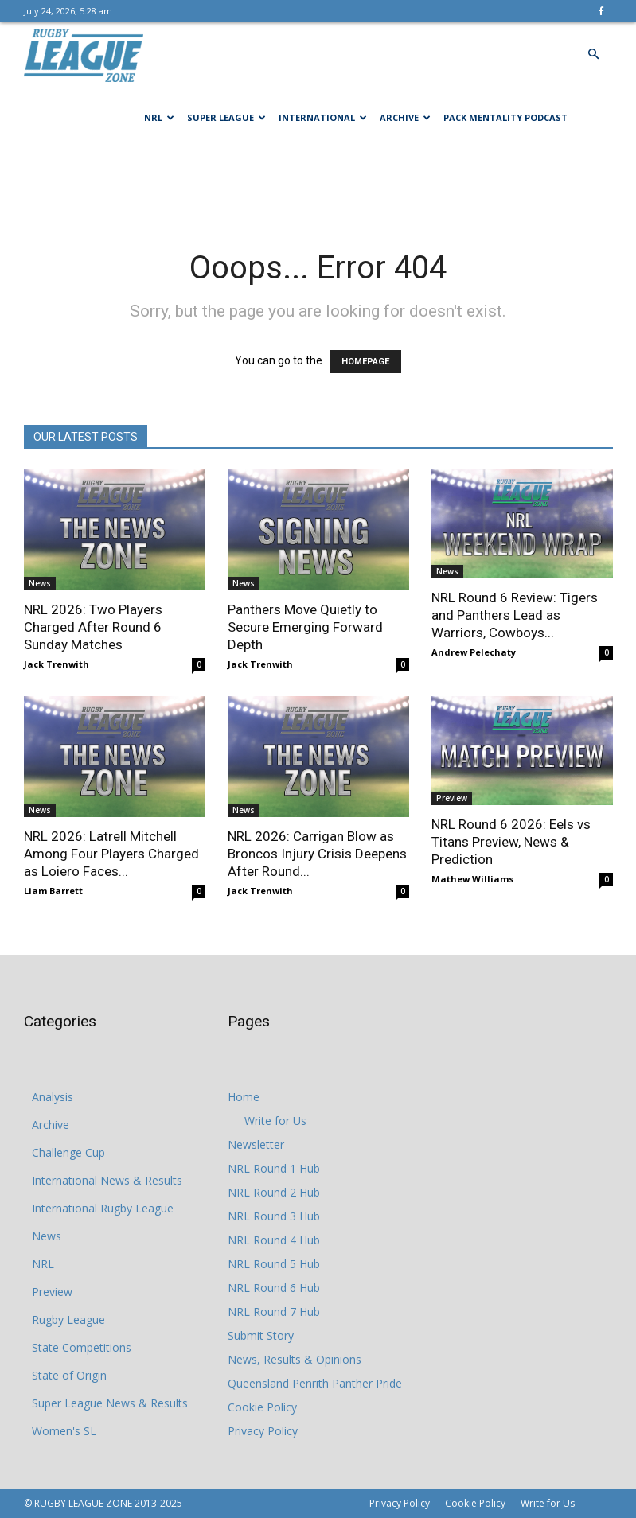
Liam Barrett (53, 891)
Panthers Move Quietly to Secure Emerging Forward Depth (305, 626)
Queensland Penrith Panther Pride (315, 1383)
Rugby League (68, 1319)
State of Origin (69, 1375)
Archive (405, 117)
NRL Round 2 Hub (274, 1192)
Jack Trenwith (56, 664)
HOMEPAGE (365, 361)
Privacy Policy (263, 1430)
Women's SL (64, 1430)
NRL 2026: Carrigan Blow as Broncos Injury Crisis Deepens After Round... (317, 853)
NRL (159, 117)
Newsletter (256, 1144)
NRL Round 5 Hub (274, 1263)
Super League (226, 117)
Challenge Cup (68, 1152)
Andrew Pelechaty (473, 652)
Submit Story (261, 1335)
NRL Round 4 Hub (274, 1239)
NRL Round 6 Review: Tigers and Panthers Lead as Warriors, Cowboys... (514, 615)
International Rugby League (103, 1208)
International (323, 117)
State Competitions (81, 1347)
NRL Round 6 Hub (274, 1287)
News (40, 583)
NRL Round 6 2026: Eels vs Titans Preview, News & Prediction (511, 841)
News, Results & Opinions (294, 1359)
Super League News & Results (110, 1403)
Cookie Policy (262, 1407)
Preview (451, 798)
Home (243, 1096)
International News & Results (107, 1180)
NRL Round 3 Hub (274, 1216)
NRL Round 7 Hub (274, 1311)
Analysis (52, 1096)
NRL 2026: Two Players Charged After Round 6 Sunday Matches (93, 626)
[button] (594, 54)
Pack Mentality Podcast (505, 117)
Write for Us (275, 1120)
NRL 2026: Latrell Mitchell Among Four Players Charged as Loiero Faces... (111, 853)
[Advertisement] (318, 184)
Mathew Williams (472, 879)
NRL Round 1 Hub (274, 1168)
